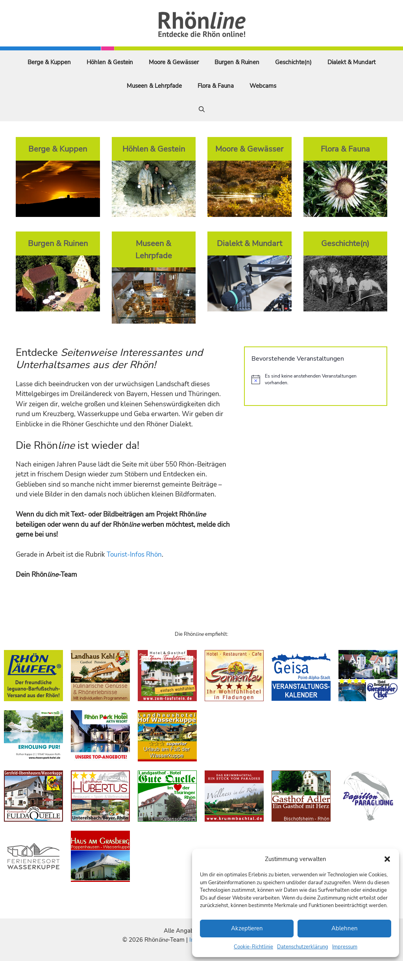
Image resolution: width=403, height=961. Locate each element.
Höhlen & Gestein (110, 62)
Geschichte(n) (293, 62)
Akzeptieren (247, 928)
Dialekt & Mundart (351, 62)
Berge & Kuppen (49, 62)
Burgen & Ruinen (236, 62)
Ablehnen (344, 928)
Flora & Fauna (216, 86)
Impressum (344, 946)
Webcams (263, 86)
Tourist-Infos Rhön (134, 554)
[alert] (315, 379)
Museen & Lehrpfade (154, 86)
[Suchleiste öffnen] (202, 109)
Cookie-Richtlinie (253, 946)
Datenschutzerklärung (302, 946)
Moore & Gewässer (174, 62)
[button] (387, 859)
